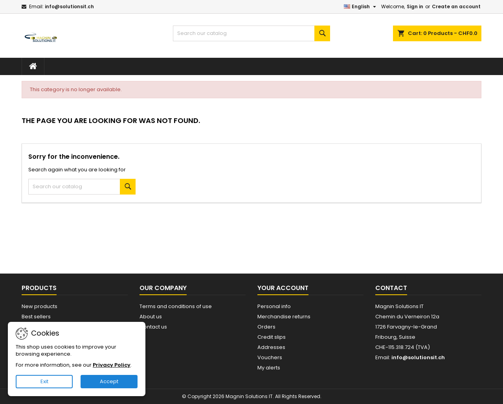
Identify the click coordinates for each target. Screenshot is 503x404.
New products (39, 306)
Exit (44, 381)
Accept (109, 381)
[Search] (251, 33)
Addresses (271, 347)
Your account (282, 287)
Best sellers (36, 316)
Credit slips (271, 337)
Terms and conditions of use (176, 306)
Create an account (456, 6)
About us (151, 316)
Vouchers (269, 357)
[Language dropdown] (361, 6)
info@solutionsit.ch (69, 6)
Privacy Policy (111, 365)
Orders (266, 327)
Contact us (153, 327)
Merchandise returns (283, 316)
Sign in (415, 6)
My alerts (268, 367)
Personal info (274, 306)
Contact (391, 287)
